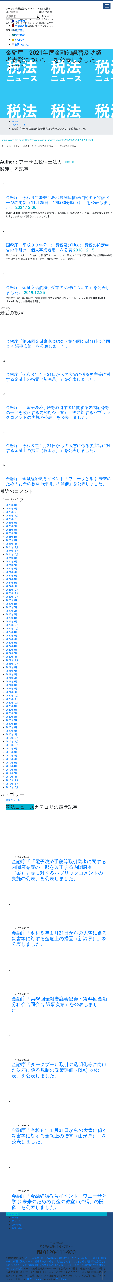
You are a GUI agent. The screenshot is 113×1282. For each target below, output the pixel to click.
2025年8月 (11, 522)
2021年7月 (11, 671)
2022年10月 (12, 628)
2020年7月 (11, 713)
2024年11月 (12, 551)
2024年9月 (11, 558)
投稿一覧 (69, 162)
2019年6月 (11, 759)
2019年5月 (11, 762)
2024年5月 (11, 572)
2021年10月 (12, 663)
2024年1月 (11, 586)
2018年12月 (12, 780)
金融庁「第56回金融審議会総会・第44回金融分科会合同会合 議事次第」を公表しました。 (58, 344)
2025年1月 (11, 543)
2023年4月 (11, 618)
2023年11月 (12, 593)
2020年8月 (11, 709)
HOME (15, 1217)
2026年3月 (11, 505)
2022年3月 (11, 649)
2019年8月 (11, 752)
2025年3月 (11, 540)
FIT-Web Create (33, 1279)
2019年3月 (11, 769)
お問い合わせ (20, 44)
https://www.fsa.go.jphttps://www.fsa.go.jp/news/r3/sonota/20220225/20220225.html (47, 140)
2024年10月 (12, 554)
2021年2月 (11, 688)
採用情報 (18, 35)
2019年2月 (11, 773)
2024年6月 (11, 568)
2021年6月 (11, 674)
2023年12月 (12, 589)
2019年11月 (12, 741)
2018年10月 (12, 787)
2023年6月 (11, 611)
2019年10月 (12, 745)
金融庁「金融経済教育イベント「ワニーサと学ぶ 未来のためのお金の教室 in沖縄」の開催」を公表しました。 (58, 481)
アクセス (16, 1221)
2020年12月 (12, 695)
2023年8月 (11, 603)
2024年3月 (11, 579)
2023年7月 (11, 607)
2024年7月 (11, 565)
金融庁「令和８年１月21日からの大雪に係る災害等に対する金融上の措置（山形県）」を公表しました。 (59, 1135)
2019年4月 (11, 766)
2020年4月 (11, 723)
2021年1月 (11, 692)
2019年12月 (12, 738)
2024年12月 (12, 547)
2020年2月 (11, 731)
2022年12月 (12, 625)
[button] (106, 6)
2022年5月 (11, 642)
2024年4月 (11, 575)
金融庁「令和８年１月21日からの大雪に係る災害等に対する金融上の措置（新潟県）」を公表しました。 (58, 377)
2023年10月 (12, 596)
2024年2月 (11, 582)
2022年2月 (11, 653)
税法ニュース (19, 69)
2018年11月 (12, 783)
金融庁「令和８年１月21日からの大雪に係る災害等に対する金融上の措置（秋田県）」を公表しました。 (58, 448)
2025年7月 (11, 526)
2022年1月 (11, 656)
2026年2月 (11, 508)
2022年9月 (11, 632)
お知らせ (18, 39)
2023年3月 (11, 621)
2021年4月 (11, 681)
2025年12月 (12, 512)
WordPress (61, 1279)
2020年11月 (12, 699)
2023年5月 (11, 614)
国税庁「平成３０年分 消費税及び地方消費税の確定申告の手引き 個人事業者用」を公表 (57, 247)
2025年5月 (11, 533)
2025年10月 (12, 519)
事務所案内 (19, 25)
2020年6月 (11, 716)
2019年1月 (11, 776)
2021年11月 (12, 660)
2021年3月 (11, 685)
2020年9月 (11, 706)
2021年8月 (11, 667)
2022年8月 (11, 635)
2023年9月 (11, 600)
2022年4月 (11, 646)
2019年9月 (11, 748)
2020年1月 (11, 734)
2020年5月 (11, 720)
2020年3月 (11, 727)
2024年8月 (11, 561)
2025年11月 (12, 515)
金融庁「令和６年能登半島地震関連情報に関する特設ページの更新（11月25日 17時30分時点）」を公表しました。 (59, 202)
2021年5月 (11, 678)
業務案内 (18, 21)
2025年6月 (11, 529)
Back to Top (12, 1214)
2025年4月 (11, 536)
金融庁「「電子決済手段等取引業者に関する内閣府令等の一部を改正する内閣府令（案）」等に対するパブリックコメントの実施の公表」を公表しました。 (58, 412)
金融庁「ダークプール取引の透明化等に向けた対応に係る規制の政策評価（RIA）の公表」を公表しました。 (59, 1070)
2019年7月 (11, 755)
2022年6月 (11, 639)
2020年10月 (12, 702)
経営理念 (18, 30)
